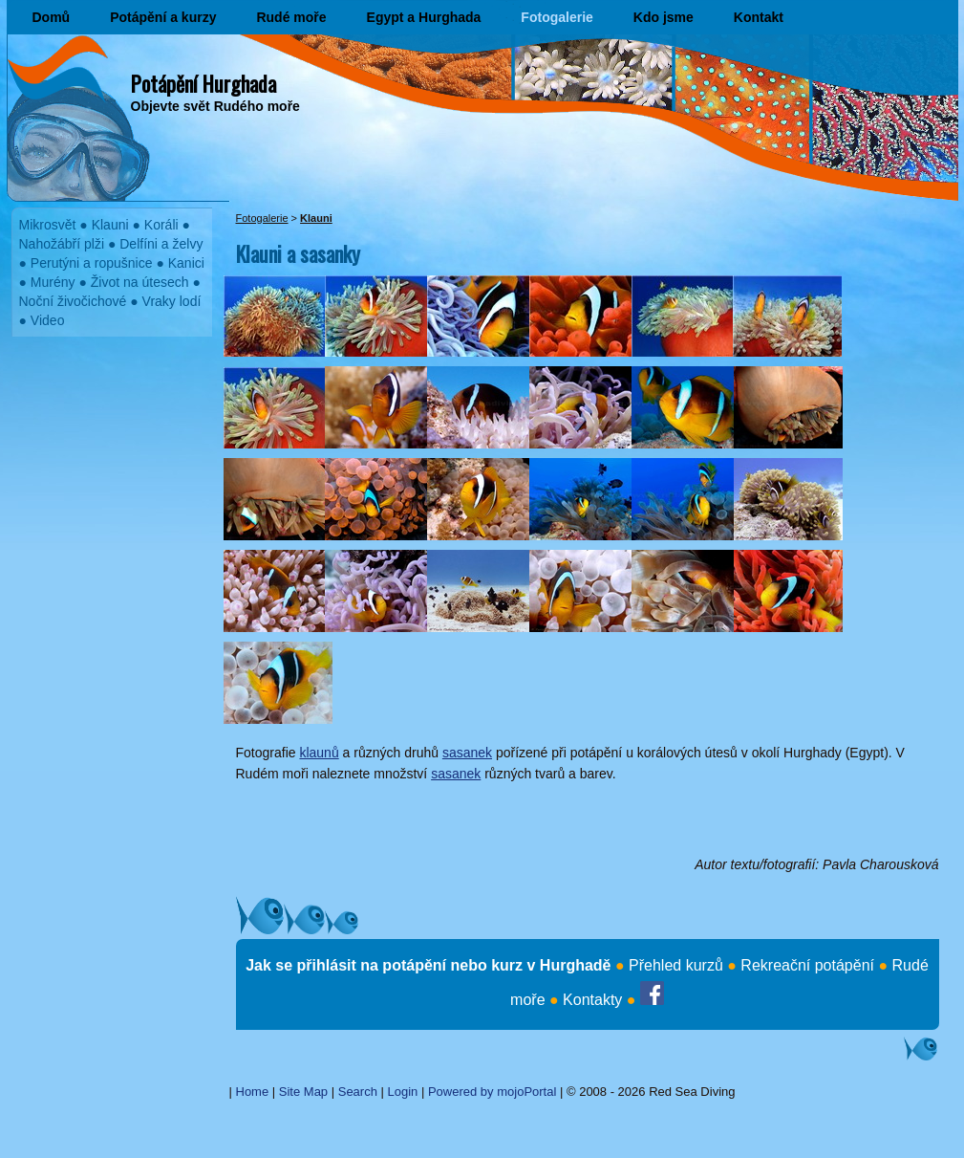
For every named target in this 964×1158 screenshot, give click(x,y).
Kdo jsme (663, 17)
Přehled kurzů (676, 965)
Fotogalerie (556, 17)
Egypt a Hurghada (424, 17)
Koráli (161, 224)
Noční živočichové (73, 301)
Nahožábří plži (62, 243)
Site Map (303, 1091)
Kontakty (592, 1000)
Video (48, 320)
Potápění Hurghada (203, 83)
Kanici (186, 263)
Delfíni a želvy (161, 243)
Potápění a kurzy (163, 17)
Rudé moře (291, 17)
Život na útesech (140, 282)
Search (357, 1091)
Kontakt (758, 17)
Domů (51, 17)
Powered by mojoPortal (492, 1091)
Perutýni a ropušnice (92, 263)
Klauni (110, 224)
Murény (53, 282)
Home (252, 1091)
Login (403, 1091)
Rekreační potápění (807, 965)
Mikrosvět (47, 224)
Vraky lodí (172, 301)
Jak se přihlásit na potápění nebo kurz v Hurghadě (428, 965)
